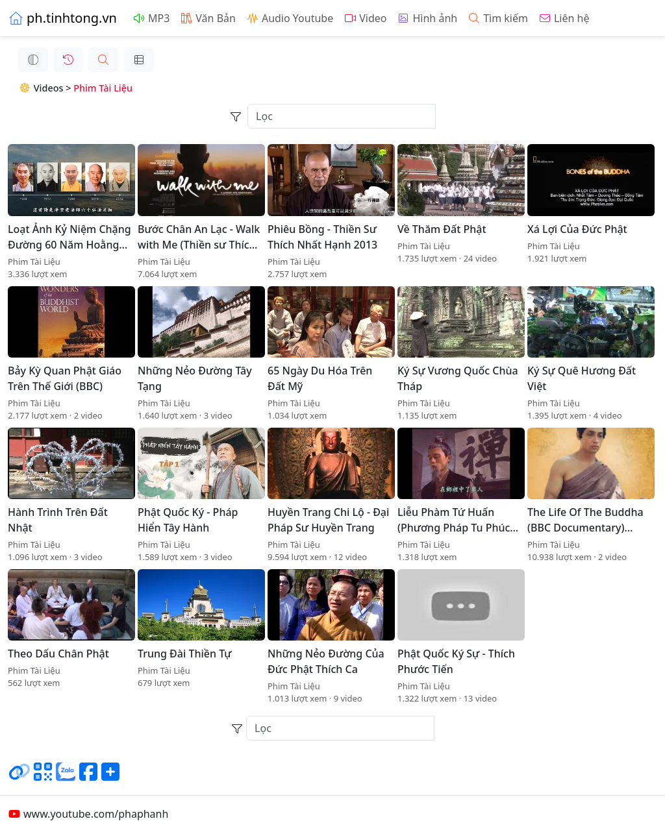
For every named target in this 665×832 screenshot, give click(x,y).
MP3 (150, 18)
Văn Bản (208, 18)
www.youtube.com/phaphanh (88, 814)
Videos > (35, 88)
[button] (93, 59)
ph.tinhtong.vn (62, 18)
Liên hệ (564, 18)
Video (365, 18)
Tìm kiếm (498, 18)
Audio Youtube (289, 18)
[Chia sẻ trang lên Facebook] (88, 777)
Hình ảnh (427, 18)
